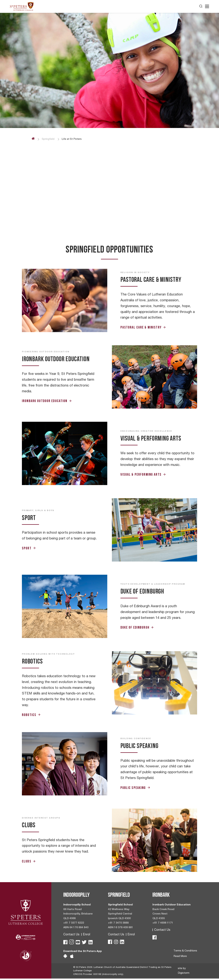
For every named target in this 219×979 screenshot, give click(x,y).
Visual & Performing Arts (143, 474)
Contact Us (71, 935)
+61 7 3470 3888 (118, 923)
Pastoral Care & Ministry (143, 327)
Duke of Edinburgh (137, 627)
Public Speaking (135, 788)
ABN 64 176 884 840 (76, 928)
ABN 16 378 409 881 (120, 928)
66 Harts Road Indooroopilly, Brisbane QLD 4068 (78, 914)
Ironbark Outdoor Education (47, 401)
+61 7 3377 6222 (73, 923)
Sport (29, 548)
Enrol (86, 935)
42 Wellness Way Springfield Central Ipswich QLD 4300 (120, 914)
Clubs (29, 861)
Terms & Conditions (185, 951)
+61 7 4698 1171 (162, 923)
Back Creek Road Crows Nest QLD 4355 (163, 914)
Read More (180, 956)
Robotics (31, 715)
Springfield (48, 139)
